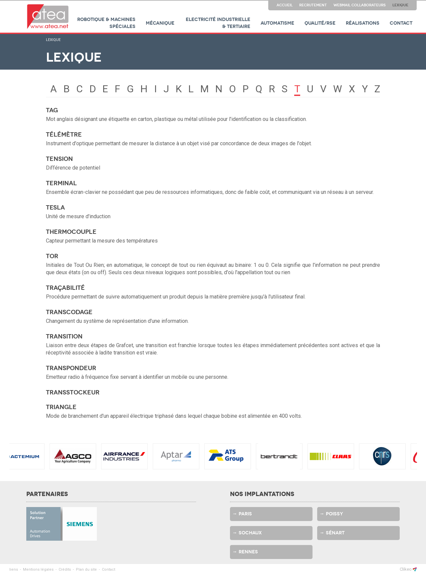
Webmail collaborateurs (359, 5)
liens (13, 569)
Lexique (400, 5)
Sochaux (250, 533)
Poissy (334, 514)
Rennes (248, 552)
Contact (401, 23)
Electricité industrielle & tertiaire (218, 23)
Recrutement (313, 5)
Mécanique (160, 23)
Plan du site (86, 569)
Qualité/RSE (320, 23)
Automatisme (277, 23)
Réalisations (362, 23)
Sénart (335, 533)
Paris (245, 514)
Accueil (285, 5)
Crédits (65, 569)
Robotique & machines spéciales (106, 23)
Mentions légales (38, 569)
